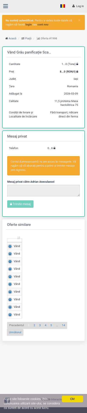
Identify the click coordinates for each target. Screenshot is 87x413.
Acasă (12, 38)
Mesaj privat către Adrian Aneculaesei (30, 181)
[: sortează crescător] (14, 244)
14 (63, 379)
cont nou (43, 24)
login (29, 24)
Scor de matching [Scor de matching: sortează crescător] (67, 244)
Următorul (15, 386)
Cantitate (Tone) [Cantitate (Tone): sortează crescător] (29, 244)
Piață (28, 38)
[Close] (79, 20)
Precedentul (16, 379)
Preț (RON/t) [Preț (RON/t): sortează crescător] (48, 244)
